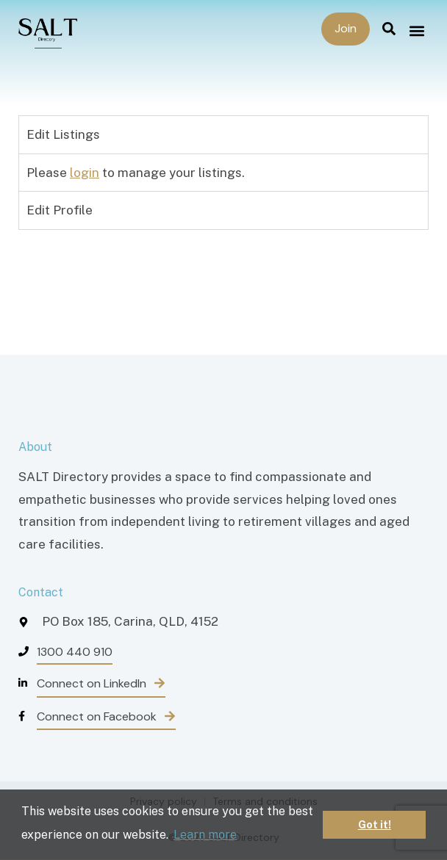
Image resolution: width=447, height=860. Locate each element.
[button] (416, 30)
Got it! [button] (374, 824)
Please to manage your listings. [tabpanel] (135, 172)
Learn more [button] (205, 835)
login (84, 172)
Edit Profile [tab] (59, 210)
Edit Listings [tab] (63, 134)
